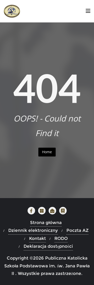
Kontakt (37, 238)
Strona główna (46, 222)
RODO (61, 238)
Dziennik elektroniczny (33, 230)
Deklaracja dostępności (48, 246)
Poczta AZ (77, 230)
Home (47, 151)
